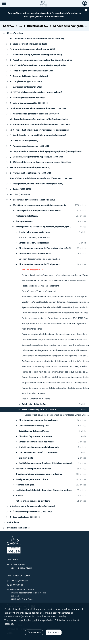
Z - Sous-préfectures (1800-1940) (25, 517)
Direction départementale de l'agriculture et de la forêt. (45, 248)
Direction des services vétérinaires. (35, 253)
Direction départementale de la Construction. (39, 259)
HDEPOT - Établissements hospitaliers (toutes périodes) (36, 92)
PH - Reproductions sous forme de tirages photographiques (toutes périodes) (46, 151)
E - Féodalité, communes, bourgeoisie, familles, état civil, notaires (41, 60)
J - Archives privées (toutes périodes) (27, 97)
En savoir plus (34, 632)
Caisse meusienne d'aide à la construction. (39, 452)
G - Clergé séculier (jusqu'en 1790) (26, 81)
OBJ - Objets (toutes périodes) (24, 140)
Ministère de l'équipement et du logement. (39, 447)
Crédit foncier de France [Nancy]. (34, 431)
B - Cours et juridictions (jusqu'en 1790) (28, 43)
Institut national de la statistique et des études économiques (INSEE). (48, 490)
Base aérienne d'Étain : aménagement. (39, 291)
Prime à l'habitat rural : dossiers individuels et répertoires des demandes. (55, 312)
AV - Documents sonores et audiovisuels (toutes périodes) (37, 38)
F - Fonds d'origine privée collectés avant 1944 (31, 70)
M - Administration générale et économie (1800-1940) (34, 113)
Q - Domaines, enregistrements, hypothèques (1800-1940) (37, 156)
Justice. (19, 495)
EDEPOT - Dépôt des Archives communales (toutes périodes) (38, 65)
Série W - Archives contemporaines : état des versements (39, 205)
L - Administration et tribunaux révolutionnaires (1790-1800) (38, 108)
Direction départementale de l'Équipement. (39, 264)
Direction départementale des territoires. (38, 420)
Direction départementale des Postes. (36, 441)
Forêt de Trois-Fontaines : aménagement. (40, 285)
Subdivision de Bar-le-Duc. (34, 404)
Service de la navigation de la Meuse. (39, 409)
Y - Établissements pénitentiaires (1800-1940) (31, 511)
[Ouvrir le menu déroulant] (4, 4)
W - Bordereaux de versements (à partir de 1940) (32, 199)
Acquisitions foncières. (32, 328)
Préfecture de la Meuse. (27, 216)
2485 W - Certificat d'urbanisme (36, 398)
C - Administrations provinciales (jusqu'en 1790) (32, 49)
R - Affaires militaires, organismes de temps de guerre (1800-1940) (40, 162)
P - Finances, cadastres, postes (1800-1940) (30, 146)
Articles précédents (31, 269)
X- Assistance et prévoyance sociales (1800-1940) (32, 506)
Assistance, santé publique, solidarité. (33, 468)
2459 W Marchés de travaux (34, 393)
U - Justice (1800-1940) (20, 189)
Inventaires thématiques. (18, 527)
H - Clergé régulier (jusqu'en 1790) (26, 86)
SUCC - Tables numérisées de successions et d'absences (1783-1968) (41, 178)
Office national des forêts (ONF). (34, 425)
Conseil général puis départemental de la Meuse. (38, 210)
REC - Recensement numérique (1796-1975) (30, 167)
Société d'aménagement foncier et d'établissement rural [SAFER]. (50, 463)
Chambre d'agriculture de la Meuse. (35, 436)
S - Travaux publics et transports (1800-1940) (31, 173)
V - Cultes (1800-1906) (20, 194)
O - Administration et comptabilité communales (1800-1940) (38, 135)
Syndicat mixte (26, 457)
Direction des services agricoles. (34, 242)
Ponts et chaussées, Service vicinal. (34, 237)
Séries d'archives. (15, 33)
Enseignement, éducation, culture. (32, 479)
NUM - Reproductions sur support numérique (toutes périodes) (39, 130)
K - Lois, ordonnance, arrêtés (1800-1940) (29, 103)
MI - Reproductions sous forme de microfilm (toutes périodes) (39, 119)
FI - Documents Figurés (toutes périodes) (29, 76)
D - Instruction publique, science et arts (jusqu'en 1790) (36, 54)
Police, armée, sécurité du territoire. (33, 501)
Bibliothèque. (13, 522)
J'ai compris (53, 632)
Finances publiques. (25, 484)
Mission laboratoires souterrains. (34, 232)
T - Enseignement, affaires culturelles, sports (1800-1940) (36, 183)
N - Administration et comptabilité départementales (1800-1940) (40, 124)
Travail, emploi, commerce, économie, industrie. (39, 474)
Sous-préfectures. (24, 221)
